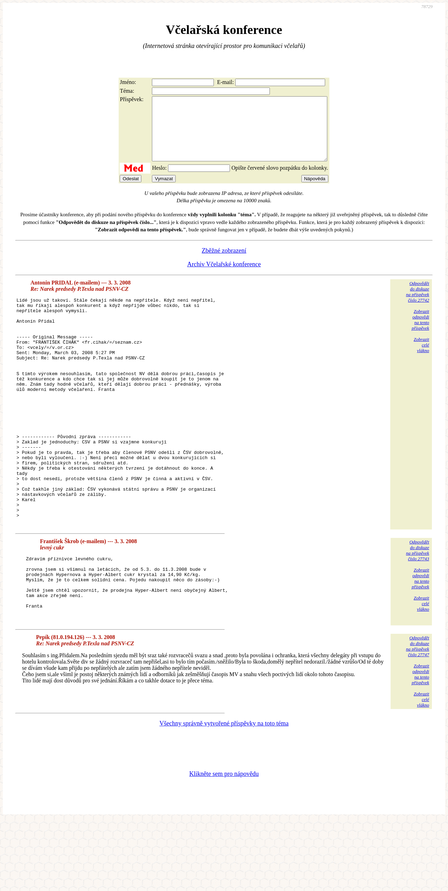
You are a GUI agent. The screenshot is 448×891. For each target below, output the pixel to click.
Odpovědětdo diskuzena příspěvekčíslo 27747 (417, 717)
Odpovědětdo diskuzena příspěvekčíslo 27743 (417, 608)
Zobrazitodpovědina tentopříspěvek (420, 332)
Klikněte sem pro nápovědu (224, 844)
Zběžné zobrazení (224, 263)
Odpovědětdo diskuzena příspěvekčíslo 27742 (417, 304)
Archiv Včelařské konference (224, 276)
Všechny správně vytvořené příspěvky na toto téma (224, 793)
